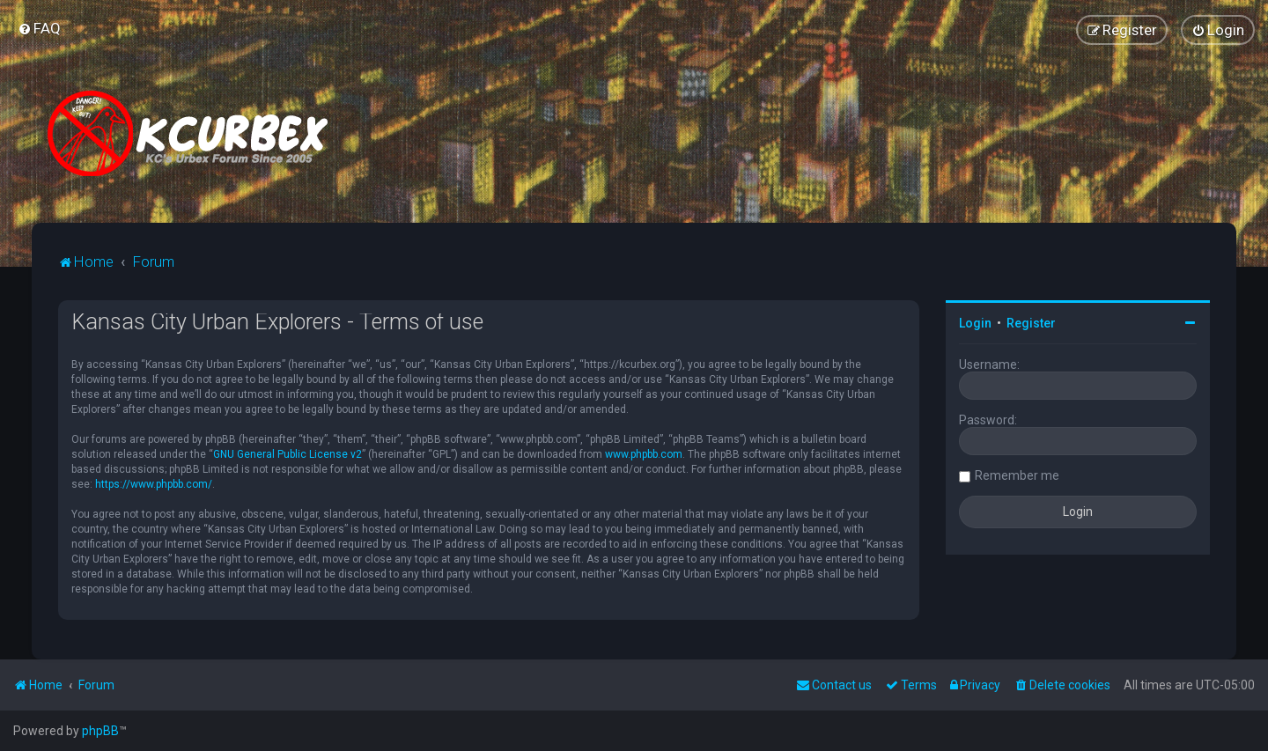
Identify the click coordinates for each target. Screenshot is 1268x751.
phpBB (100, 731)
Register (1031, 323)
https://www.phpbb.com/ (153, 484)
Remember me (1017, 475)
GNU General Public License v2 (287, 454)
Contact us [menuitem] (834, 685)
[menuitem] (39, 28)
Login (975, 323)
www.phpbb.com (643, 454)
